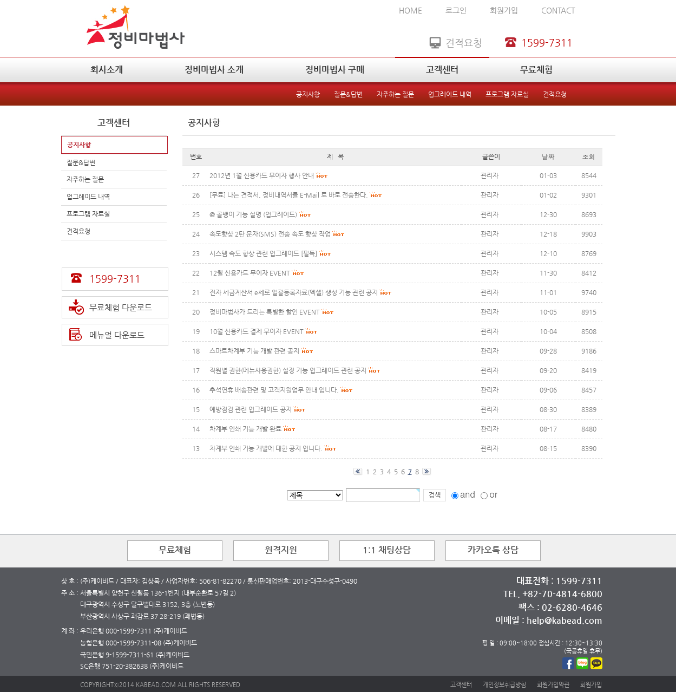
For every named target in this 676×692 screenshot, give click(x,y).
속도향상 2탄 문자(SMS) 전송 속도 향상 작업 (270, 234)
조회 (588, 156)
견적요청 (555, 94)
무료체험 (536, 69)
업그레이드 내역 (449, 94)
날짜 (548, 156)
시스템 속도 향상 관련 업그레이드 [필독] (263, 253)
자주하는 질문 (395, 94)
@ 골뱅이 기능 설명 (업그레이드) (253, 214)
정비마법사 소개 (214, 69)
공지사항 (308, 94)
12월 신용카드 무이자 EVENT (249, 273)
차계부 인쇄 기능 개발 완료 (245, 429)
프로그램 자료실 (507, 94)
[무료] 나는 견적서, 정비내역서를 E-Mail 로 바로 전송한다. (288, 195)
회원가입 (504, 10)
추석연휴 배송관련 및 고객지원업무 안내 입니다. (274, 390)
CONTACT (558, 10)
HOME (410, 10)
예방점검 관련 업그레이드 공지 (250, 409)
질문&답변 (348, 94)
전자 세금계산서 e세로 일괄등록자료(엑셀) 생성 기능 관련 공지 (293, 292)
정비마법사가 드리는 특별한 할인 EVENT (264, 312)
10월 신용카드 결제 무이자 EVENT (256, 331)
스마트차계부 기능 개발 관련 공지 (254, 351)
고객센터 (442, 69)
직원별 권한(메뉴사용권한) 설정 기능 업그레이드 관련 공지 (287, 370)
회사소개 (106, 69)
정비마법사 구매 (334, 69)
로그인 (456, 10)
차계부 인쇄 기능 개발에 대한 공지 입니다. (266, 448)
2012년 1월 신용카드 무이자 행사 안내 (261, 175)
